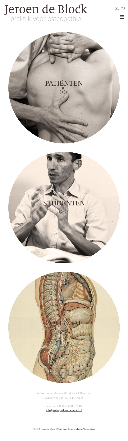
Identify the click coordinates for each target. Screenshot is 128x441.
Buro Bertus (68, 429)
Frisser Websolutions (86, 429)
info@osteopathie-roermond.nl (64, 410)
